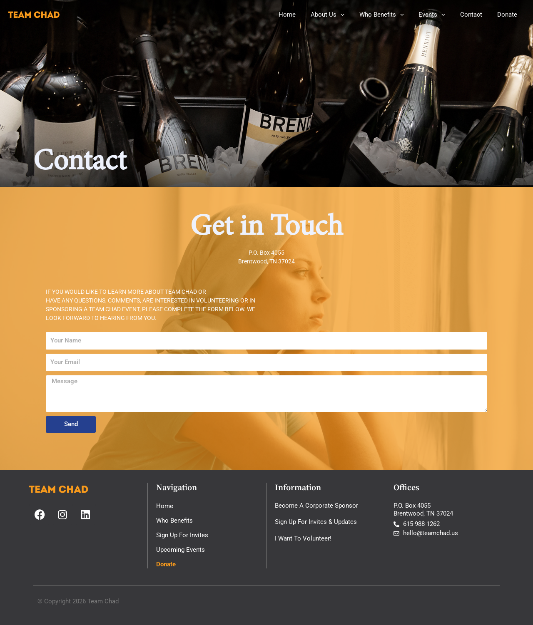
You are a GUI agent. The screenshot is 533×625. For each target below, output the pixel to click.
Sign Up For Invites (182, 535)
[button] (351, 14)
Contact (475, 14)
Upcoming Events (180, 549)
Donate (508, 14)
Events (438, 14)
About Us (338, 14)
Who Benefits (390, 14)
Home (300, 14)
